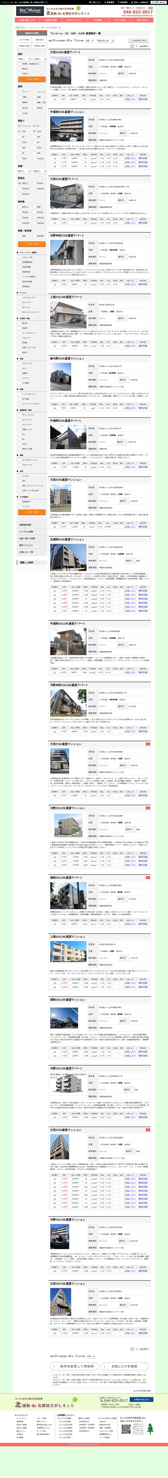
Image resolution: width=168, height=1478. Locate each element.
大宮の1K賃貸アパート (64, 182)
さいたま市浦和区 (66, 1460)
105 (55, 289)
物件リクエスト (26, 545)
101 (55, 474)
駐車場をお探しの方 (44, 1456)
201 (55, 100)
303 (54, 535)
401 (55, 614)
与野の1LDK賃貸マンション (67, 823)
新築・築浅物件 (105, 1460)
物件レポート (42, 1453)
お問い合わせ (142, 20)
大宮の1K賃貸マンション (66, 487)
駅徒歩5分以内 (105, 1456)
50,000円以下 (84, 1453)
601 (55, 1237)
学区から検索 (22, 1456)
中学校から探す (39, 46)
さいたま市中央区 (66, 1463)
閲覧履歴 (109, 2)
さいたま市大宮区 (66, 1456)
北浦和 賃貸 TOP (27, 20)
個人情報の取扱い (43, 1466)
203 (55, 873)
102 (55, 351)
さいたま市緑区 (65, 1453)
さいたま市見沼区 (66, 1466)
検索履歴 (122, 2)
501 (55, 811)
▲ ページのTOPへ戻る (142, 1422)
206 (55, 414)
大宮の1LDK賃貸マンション (67, 1314)
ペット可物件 (105, 1469)
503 (55, 1232)
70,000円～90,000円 (87, 1460)
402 (55, 619)
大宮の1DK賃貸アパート (65, 52)
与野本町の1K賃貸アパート (67, 239)
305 (55, 1222)
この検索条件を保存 (138, 41)
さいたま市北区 (65, 1469)
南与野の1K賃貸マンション (67, 364)
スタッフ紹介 (120, 20)
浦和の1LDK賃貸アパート (66, 895)
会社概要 (98, 20)
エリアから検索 (26, 532)
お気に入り (130, 100)
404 (55, 1227)
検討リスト (21, 1463)
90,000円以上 (84, 1463)
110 (55, 160)
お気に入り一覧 (26, 552)
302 (55, 1364)
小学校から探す (24, 46)
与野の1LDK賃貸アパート (66, 1090)
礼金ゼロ (103, 1453)
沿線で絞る (39, 40)
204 (55, 1207)
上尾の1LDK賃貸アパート (66, 302)
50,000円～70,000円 (87, 1456)
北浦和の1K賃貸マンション (67, 547)
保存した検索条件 (139, 2)
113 (55, 164)
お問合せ (20, 1466)
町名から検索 (22, 1460)
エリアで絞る (24, 40)
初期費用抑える (105, 1466)
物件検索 (20, 1453)
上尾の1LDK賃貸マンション (67, 955)
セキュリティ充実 (106, 1463)
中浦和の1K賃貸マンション (67, 112)
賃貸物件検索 (51, 20)
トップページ (22, 1450)
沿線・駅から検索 (27, 538)
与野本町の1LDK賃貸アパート (69, 699)
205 (55, 1212)
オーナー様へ (42, 1463)
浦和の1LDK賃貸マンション (67, 1020)
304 (55, 878)
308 (55, 1078)
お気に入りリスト (74, 20)
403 (55, 624)
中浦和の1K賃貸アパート (66, 427)
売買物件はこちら (43, 1460)
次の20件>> (144, 46)
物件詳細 (143, 100)
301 (55, 604)
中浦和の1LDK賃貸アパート (67, 636)
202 (54, 686)
